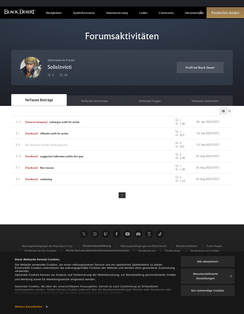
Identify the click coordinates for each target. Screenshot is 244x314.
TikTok (160, 235)
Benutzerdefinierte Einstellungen (212, 276)
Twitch (106, 235)
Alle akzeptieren (207, 261)
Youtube (127, 235)
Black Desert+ (149, 235)
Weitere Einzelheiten (29, 306)
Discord (138, 235)
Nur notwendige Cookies (207, 290)
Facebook (117, 235)
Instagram (95, 235)
